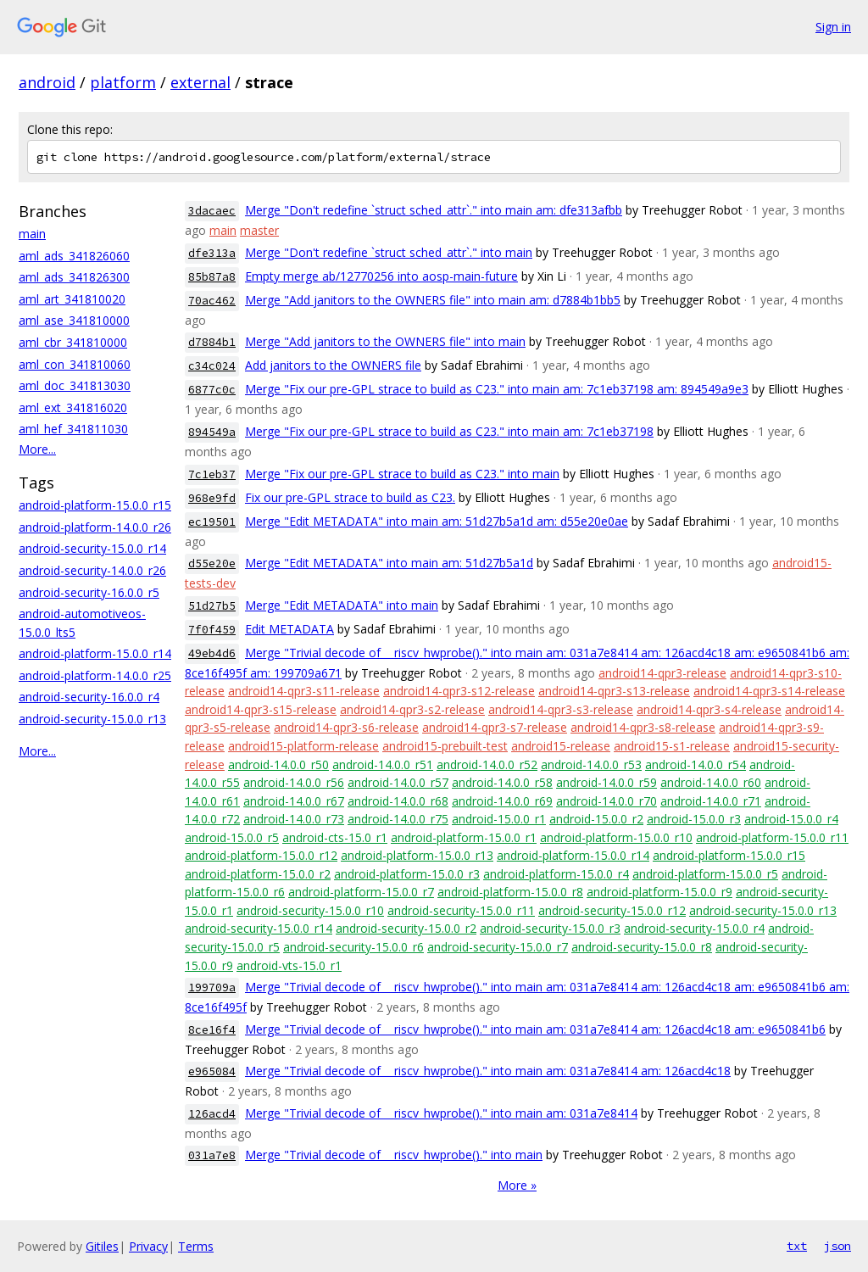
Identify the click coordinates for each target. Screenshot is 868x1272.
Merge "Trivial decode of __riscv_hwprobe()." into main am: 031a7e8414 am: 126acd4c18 (488, 1071)
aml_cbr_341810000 (73, 342)
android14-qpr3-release (662, 673)
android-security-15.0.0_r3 (550, 928)
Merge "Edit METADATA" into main (341, 605)
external (200, 82)
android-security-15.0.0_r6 (353, 947)
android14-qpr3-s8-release (642, 727)
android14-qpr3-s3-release (560, 709)
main (32, 234)
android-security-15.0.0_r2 (406, 928)
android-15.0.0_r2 (596, 819)
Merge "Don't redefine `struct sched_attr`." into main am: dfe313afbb (433, 210)
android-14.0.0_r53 (591, 764)
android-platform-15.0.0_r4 (556, 874)
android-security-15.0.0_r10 (310, 910)
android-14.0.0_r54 (695, 764)
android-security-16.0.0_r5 (89, 592)
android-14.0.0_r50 (278, 764)
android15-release (560, 746)
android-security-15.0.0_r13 (92, 719)
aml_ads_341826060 (74, 256)
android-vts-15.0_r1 (289, 965)
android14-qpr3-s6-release (346, 727)
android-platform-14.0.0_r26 (95, 527)
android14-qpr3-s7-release (494, 727)
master (259, 230)
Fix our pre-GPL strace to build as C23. (350, 497)
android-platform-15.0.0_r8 (510, 892)
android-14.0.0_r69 (502, 801)
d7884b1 (212, 342)
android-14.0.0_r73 (293, 819)
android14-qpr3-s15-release (261, 709)
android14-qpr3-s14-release (769, 691)
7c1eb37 (212, 474)
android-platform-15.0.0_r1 (464, 837)
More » (517, 1185)
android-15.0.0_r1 (499, 819)
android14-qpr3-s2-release (412, 709)
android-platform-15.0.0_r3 (407, 874)
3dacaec (212, 211)
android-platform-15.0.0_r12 (261, 855)
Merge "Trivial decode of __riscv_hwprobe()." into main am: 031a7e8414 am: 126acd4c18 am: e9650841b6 (535, 1029)
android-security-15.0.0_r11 (461, 910)
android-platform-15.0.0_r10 (616, 837)
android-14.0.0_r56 (293, 782)
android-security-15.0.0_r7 (497, 947)
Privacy (148, 1246)
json (837, 1245)
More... (37, 449)
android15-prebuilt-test (445, 746)
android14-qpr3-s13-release (614, 691)
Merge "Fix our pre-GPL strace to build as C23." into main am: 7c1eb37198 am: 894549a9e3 (496, 389)
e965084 (212, 1071)
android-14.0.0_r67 (293, 801)
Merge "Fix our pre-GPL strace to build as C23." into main (402, 474)
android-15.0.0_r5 (232, 837)
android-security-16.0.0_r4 (89, 697)
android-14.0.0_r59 (606, 782)
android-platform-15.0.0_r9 (659, 892)
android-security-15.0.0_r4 (694, 928)
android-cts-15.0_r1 (334, 837)
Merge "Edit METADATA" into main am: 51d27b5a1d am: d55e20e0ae (436, 521)
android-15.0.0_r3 (694, 819)
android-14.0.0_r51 (382, 764)
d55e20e (212, 563)
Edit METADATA (289, 629)
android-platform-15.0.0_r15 (95, 505)
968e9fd (212, 498)
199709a (212, 987)
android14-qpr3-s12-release (459, 691)
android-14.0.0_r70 (606, 801)
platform (123, 82)
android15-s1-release (672, 746)
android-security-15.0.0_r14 (92, 548)
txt (797, 1245)
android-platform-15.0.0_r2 (258, 874)
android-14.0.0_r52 (487, 764)
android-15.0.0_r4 (791, 819)
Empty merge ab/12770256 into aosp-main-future (381, 276)
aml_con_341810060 (75, 364)
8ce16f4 (212, 1030)
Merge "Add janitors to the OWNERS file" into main (385, 341)
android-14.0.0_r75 (398, 819)
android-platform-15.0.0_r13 (417, 855)
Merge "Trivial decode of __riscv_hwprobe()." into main (393, 1154)
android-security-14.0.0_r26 (92, 570)
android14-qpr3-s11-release (304, 691)
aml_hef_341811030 (73, 429)
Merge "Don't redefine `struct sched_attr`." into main (388, 252)
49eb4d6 (212, 653)
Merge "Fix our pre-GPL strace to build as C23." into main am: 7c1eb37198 (449, 431)
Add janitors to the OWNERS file (333, 365)
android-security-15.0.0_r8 (641, 947)
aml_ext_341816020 (73, 407)
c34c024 (212, 366)
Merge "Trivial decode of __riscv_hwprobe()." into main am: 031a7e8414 (441, 1113)
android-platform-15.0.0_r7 (361, 892)
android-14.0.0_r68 (398, 801)
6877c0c (212, 389)
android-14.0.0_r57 (398, 782)
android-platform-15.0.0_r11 (772, 837)
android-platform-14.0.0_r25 (95, 675)
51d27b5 (212, 606)
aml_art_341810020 (72, 299)
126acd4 (212, 1114)
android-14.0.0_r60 (710, 782)
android (47, 82)
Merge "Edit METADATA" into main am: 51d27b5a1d (389, 563)
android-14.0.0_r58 (502, 782)
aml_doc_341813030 (75, 385)
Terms (196, 1246)
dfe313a (212, 253)
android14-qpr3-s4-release (709, 709)
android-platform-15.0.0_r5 (705, 874)
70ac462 (212, 300)
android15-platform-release (303, 746)
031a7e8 (212, 1155)
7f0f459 (212, 629)
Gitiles (102, 1246)
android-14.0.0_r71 (710, 801)
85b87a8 (212, 277)
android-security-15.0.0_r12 (612, 910)
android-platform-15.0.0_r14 (95, 653)
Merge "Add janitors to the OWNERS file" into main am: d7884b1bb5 (432, 300)
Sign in (833, 27)
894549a (212, 432)
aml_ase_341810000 (74, 320)
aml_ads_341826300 (74, 277)
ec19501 (212, 522)
